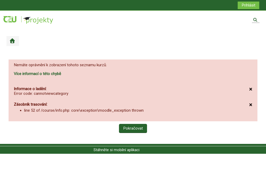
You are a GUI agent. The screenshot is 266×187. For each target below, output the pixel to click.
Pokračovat (133, 128)
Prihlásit (248, 5)
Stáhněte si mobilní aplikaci (116, 150)
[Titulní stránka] (29, 19)
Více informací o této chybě (37, 73)
